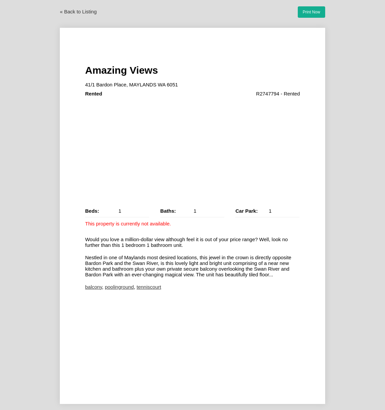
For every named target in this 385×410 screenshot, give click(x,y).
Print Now (311, 12)
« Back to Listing (78, 11)
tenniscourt (149, 287)
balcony (93, 287)
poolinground (119, 287)
